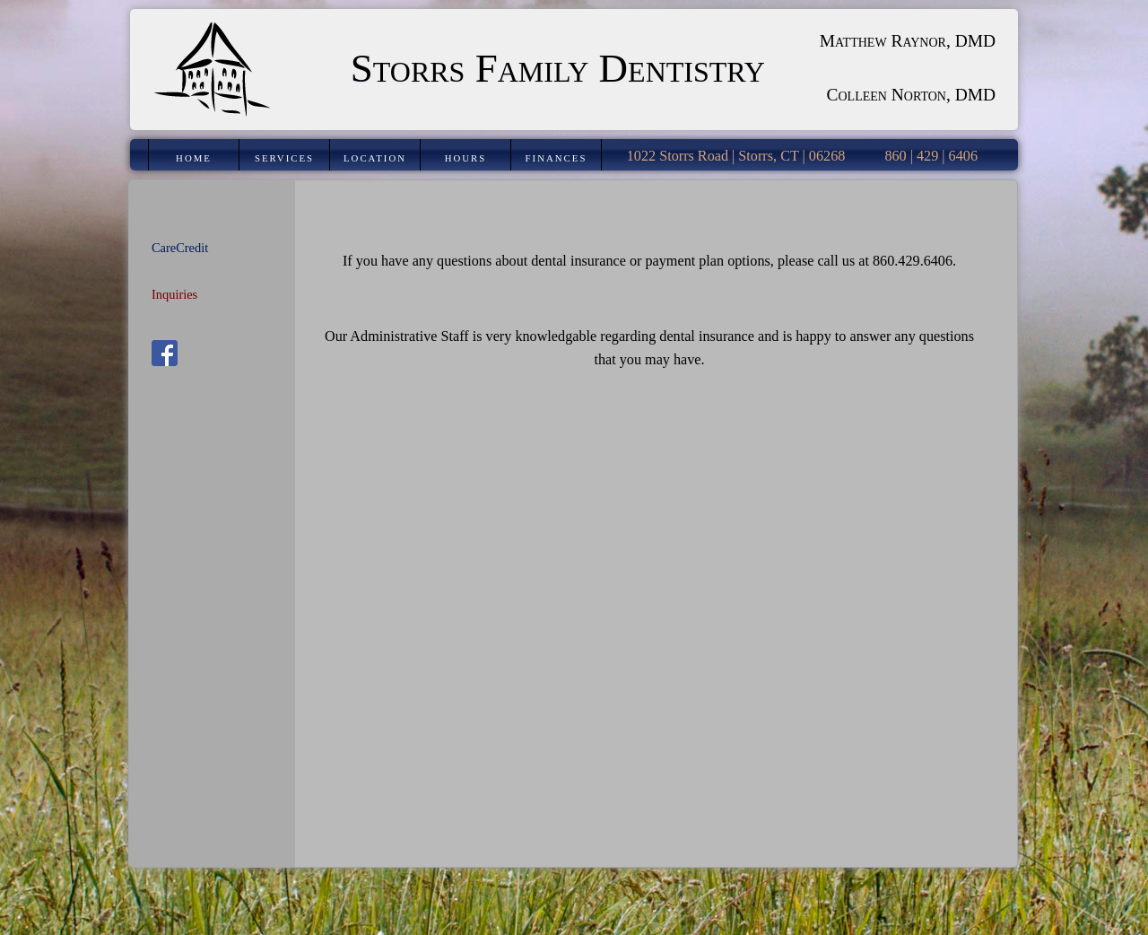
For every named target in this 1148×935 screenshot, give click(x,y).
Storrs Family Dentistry (558, 68)
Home (194, 158)
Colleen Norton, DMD (911, 94)
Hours (466, 158)
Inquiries (174, 294)
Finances (556, 158)
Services (284, 158)
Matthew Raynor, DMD (908, 40)
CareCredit (180, 247)
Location (375, 158)
